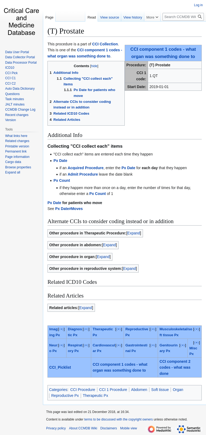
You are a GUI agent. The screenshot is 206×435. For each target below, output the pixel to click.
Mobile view (128, 428)
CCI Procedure (82, 389)
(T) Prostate (65, 31)
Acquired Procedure (86, 168)
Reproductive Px (65, 395)
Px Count (61, 180)
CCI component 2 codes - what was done (175, 367)
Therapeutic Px (95, 395)
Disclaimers (108, 428)
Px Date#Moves (69, 208)
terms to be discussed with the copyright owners (118, 419)
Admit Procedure (83, 174)
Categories (58, 389)
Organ (178, 389)
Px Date (60, 160)
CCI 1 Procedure (113, 389)
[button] (12, 172)
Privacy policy (56, 428)
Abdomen (139, 389)
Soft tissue (160, 389)
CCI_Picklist (60, 367)
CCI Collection (105, 44)
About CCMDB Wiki (83, 428)
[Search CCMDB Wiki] (183, 17)
